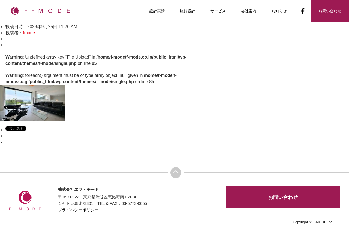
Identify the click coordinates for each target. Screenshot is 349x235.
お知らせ (279, 11)
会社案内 (248, 11)
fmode (29, 32)
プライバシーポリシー (78, 209)
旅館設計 (187, 11)
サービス (218, 11)
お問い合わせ (283, 197)
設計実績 (157, 11)
